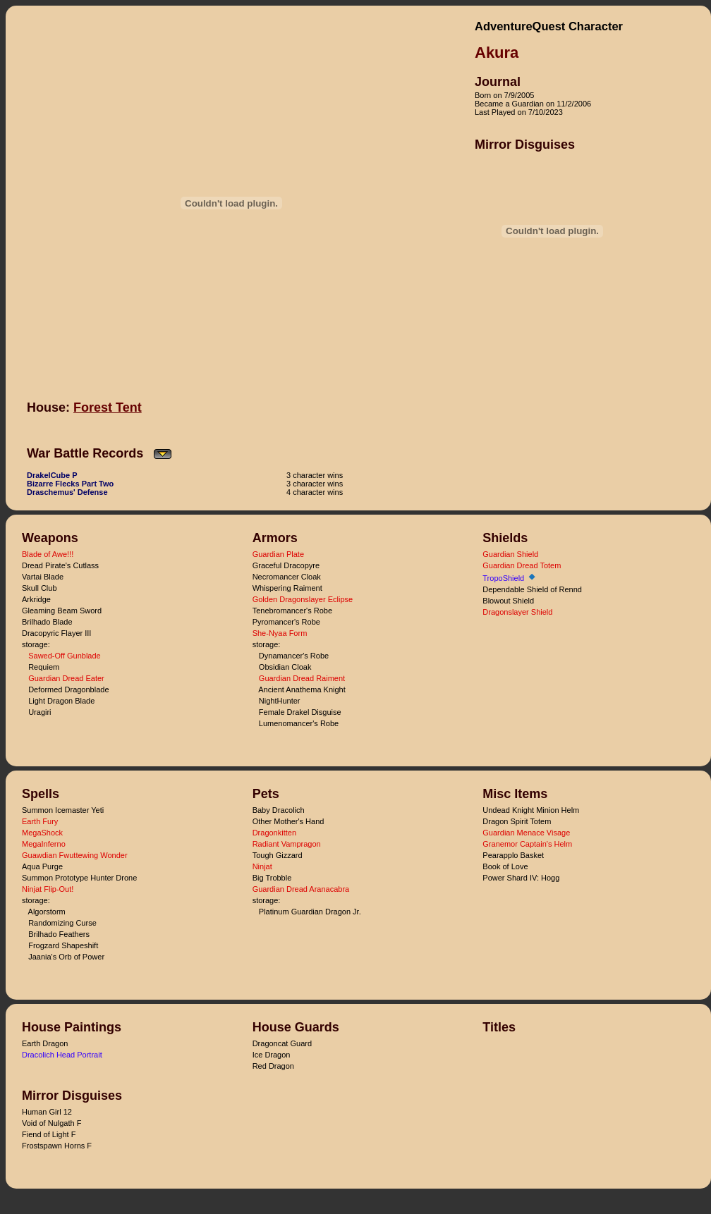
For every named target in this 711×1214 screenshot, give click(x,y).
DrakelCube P (52, 475)
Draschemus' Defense (67, 492)
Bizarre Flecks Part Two (70, 483)
